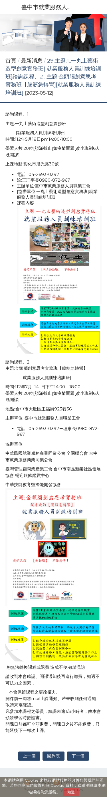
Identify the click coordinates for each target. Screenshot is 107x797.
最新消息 (32, 60)
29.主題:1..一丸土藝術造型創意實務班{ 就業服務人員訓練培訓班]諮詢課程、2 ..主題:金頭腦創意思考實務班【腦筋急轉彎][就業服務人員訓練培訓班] (53, 76)
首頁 (10, 60)
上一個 (29, 756)
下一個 (78, 756)
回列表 (53, 756)
